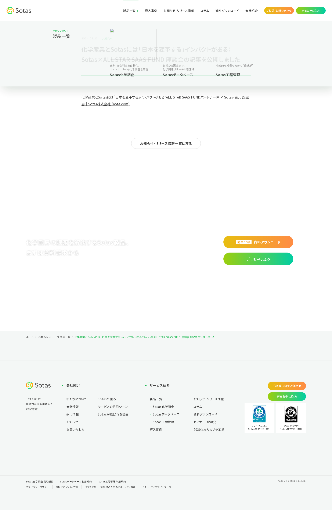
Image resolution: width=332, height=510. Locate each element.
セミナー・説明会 (205, 422)
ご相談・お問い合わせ (279, 10)
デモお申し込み (311, 10)
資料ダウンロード (227, 10)
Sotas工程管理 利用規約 (112, 481)
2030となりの (209, 429)
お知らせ (107, 38)
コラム (205, 10)
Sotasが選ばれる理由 (113, 414)
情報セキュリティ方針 (67, 487)
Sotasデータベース (166, 414)
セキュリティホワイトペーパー (157, 487)
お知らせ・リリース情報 (179, 10)
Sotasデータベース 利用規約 (76, 481)
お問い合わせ (75, 429)
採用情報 (72, 414)
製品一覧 (129, 10)
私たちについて (76, 399)
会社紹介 (251, 10)
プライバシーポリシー (37, 487)
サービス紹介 (159, 385)
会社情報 (72, 406)
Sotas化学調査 (163, 406)
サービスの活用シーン (112, 406)
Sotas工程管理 (163, 422)
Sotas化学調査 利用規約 (40, 481)
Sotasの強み (107, 399)
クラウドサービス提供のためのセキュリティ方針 (110, 487)
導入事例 (151, 10)
